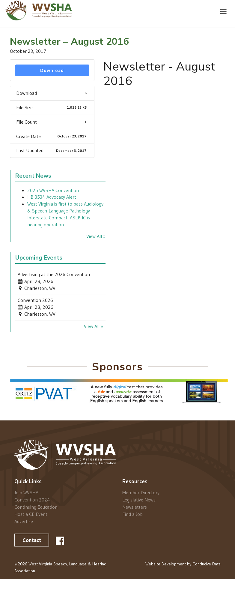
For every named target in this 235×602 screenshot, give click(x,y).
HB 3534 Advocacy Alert (51, 197)
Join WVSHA (26, 492)
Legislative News (139, 500)
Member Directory (140, 492)
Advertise (23, 521)
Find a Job (132, 514)
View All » (96, 236)
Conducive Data (206, 564)
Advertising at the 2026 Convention (54, 274)
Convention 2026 (35, 300)
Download (52, 70)
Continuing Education (36, 507)
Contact (31, 540)
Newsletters (134, 507)
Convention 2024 (32, 500)
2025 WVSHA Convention (53, 190)
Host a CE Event (30, 514)
